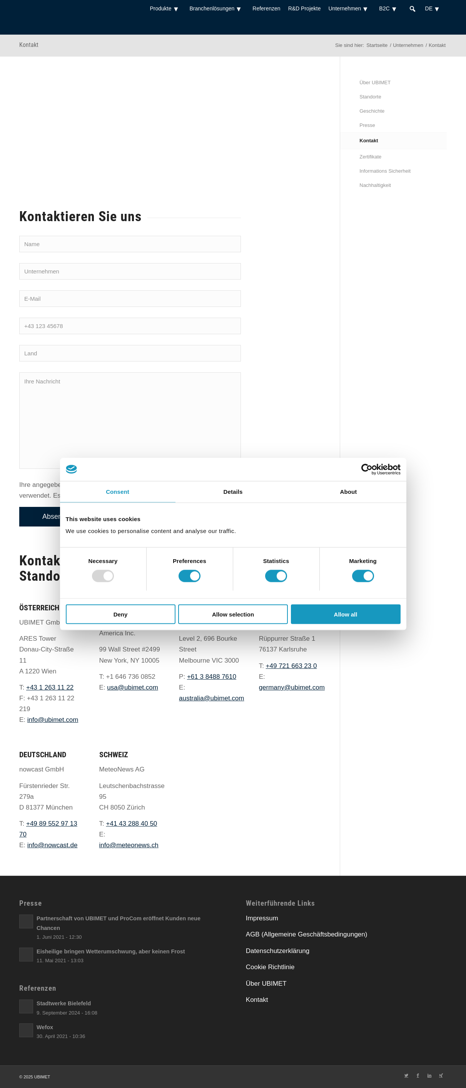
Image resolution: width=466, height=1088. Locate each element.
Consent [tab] (117, 491)
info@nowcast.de (52, 845)
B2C (389, 8)
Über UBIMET (375, 82)
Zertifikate (370, 157)
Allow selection (233, 614)
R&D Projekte (304, 8)
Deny (121, 614)
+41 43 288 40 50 (131, 823)
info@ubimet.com (53, 719)
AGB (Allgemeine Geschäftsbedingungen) (306, 934)
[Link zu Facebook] (418, 1075)
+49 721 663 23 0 (291, 666)
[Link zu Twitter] (406, 1075)
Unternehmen (349, 8)
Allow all (345, 614)
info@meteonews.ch (129, 845)
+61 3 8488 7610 (211, 676)
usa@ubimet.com (132, 687)
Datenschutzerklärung (277, 951)
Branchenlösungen (217, 8)
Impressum (262, 918)
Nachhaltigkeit (375, 185)
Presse (367, 125)
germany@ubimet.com (292, 687)
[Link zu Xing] (441, 1075)
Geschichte (371, 111)
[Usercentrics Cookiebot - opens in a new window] (367, 469)
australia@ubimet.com (211, 698)
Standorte (370, 97)
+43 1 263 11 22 (49, 687)
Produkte (166, 8)
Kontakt (28, 44)
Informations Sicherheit (385, 171)
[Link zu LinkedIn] (429, 1075)
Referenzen (266, 8)
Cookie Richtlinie (270, 967)
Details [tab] (233, 491)
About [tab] (348, 491)
